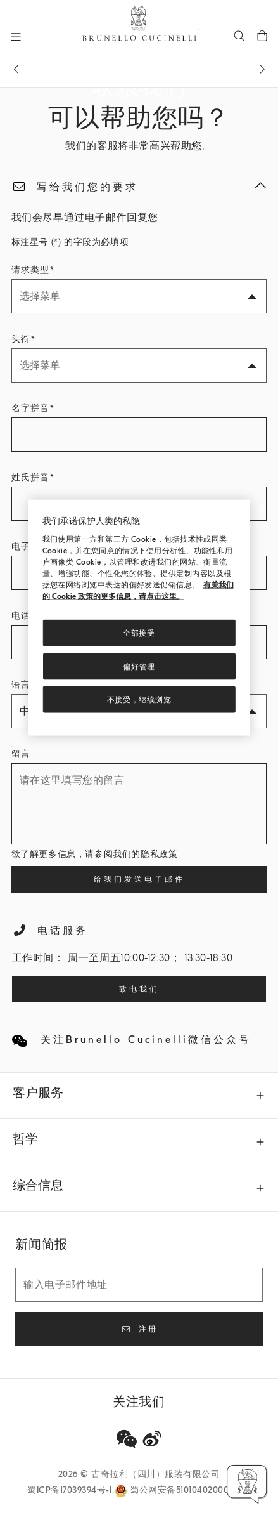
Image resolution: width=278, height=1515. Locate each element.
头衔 (20, 339)
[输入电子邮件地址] (139, 1285)
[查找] (239, 35)
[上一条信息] (15, 69)
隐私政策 (159, 854)
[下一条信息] (262, 69)
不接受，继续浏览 (139, 699)
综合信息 (38, 1185)
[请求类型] (139, 296)
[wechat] (127, 1439)
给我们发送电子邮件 (139, 879)
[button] (247, 1484)
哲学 (25, 1139)
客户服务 (38, 1092)
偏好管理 (139, 666)
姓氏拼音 (30, 477)
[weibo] (152, 1439)
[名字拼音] (139, 434)
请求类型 (30, 270)
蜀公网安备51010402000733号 (190, 1490)
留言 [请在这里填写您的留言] (20, 754)
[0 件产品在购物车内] (262, 35)
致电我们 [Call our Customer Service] (139, 989)
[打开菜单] (15, 36)
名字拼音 (30, 408)
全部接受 (139, 633)
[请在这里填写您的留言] (139, 803)
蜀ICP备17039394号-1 (71, 1490)
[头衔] (139, 365)
